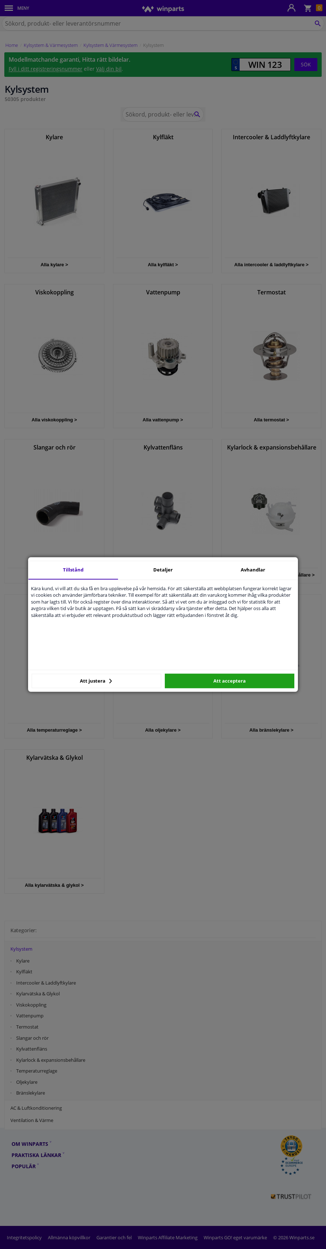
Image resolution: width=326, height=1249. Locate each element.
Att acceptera (229, 681)
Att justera (96, 681)
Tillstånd (73, 569)
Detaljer (163, 569)
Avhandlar (253, 569)
